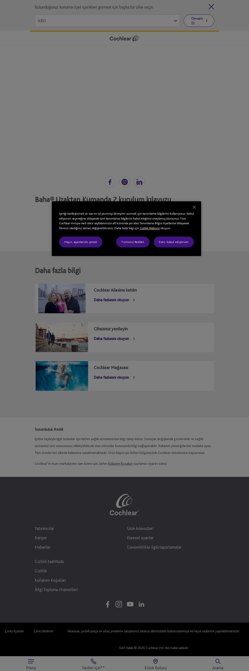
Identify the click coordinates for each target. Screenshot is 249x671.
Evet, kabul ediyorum (174, 242)
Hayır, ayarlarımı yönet (80, 242)
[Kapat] (194, 207)
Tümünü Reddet (132, 242)
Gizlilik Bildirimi (150, 228)
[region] (126, 228)
